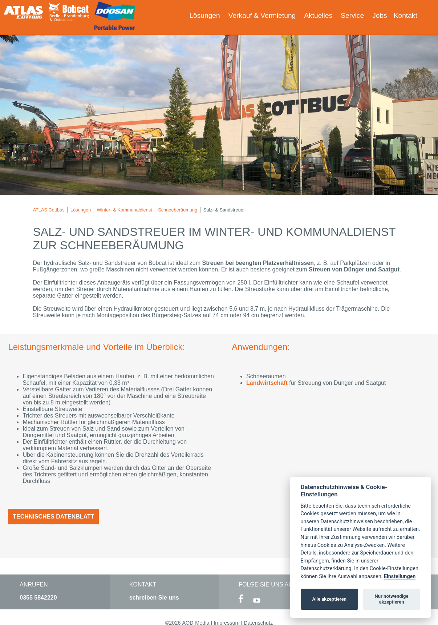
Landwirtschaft (267, 383)
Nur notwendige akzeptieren (392, 599)
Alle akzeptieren (329, 599)
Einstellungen (399, 576)
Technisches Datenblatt (53, 516)
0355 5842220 (38, 597)
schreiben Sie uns (154, 597)
